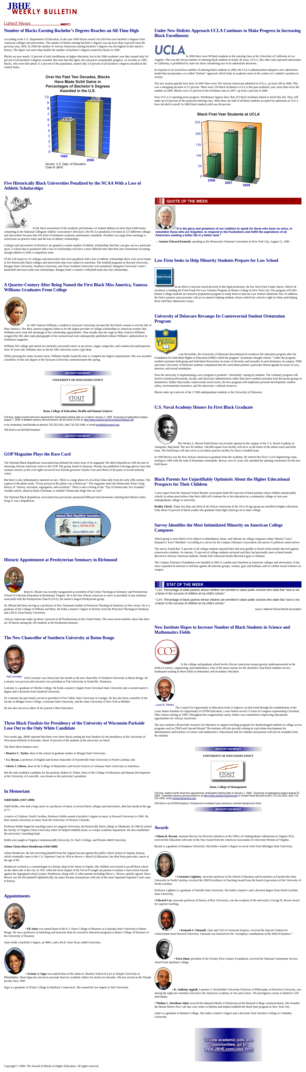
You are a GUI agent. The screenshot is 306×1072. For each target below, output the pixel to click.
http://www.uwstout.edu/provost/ (220, 795)
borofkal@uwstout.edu (108, 424)
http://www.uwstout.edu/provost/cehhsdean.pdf (109, 419)
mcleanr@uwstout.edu (184, 798)
